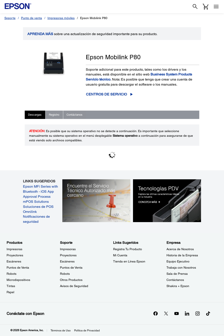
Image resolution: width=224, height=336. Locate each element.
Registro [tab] (54, 114)
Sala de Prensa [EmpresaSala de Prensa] (177, 273)
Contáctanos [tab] (74, 114)
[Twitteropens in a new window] (166, 313)
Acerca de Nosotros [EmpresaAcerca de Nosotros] (180, 249)
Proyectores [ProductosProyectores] (15, 255)
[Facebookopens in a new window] (155, 313)
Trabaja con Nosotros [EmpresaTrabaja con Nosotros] (181, 267)
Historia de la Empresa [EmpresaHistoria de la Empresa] (182, 255)
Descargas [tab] (35, 114)
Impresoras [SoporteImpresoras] (68, 249)
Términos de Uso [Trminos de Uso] (61, 330)
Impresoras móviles (61, 18)
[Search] (195, 6)
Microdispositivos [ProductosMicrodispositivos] (18, 280)
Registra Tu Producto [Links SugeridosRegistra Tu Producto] (127, 249)
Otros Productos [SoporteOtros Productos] (71, 280)
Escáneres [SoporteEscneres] (67, 261)
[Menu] (216, 6)
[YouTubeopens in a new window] (176, 313)
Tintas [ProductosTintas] (11, 286)
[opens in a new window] (208, 313)
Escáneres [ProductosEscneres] (14, 261)
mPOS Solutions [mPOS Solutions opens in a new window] (36, 201)
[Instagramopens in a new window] (197, 313)
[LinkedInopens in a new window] (187, 313)
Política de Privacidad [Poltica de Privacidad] (87, 330)
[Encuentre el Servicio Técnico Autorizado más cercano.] (96, 200)
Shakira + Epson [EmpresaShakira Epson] (177, 286)
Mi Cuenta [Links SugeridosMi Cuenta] (120, 255)
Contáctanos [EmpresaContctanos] (175, 280)
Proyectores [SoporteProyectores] (68, 255)
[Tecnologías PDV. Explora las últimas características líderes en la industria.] (167, 200)
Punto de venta (31, 18)
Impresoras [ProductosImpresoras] (14, 249)
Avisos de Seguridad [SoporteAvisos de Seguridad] (74, 286)
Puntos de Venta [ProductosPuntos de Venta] (18, 267)
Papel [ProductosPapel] (10, 292)
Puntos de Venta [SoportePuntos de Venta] (71, 267)
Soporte (10, 18)
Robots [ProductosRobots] (11, 273)
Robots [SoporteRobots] (65, 273)
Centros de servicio (106, 94)
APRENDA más (40, 34)
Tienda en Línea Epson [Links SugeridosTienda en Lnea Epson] (129, 261)
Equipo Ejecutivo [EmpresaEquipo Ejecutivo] (177, 261)
